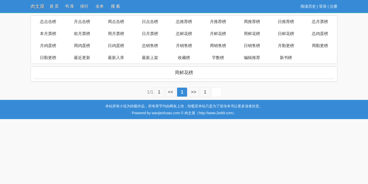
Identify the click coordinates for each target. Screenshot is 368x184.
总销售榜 (150, 45)
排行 (84, 6)
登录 (323, 6)
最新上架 (150, 57)
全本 (100, 6)
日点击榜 (150, 21)
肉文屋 (37, 6)
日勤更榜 (48, 57)
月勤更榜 (286, 45)
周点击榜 (116, 21)
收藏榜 (184, 57)
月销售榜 (184, 45)
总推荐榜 (184, 21)
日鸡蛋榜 (116, 45)
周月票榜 (116, 33)
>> (193, 92)
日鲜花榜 (286, 33)
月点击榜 (82, 21)
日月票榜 (150, 33)
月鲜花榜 (218, 33)
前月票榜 (82, 33)
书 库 (69, 6)
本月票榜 (48, 33)
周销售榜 (218, 45)
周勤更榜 (320, 45)
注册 (333, 6)
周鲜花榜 (252, 33)
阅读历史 (308, 6)
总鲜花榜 (184, 33)
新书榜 (286, 57)
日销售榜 (252, 45)
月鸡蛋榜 (48, 45)
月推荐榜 (218, 21)
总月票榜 (320, 21)
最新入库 (116, 57)
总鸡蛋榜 (320, 33)
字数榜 (218, 57)
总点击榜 (48, 21)
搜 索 (115, 6)
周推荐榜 (252, 21)
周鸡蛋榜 (82, 45)
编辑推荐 (252, 57)
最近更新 (82, 57)
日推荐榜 (286, 21)
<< (170, 92)
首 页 (54, 6)
